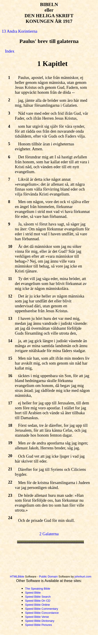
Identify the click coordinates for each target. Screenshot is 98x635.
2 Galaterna (49, 533)
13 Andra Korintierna (19, 31)
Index (9, 51)
